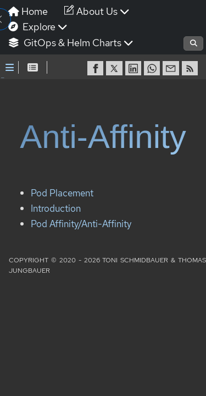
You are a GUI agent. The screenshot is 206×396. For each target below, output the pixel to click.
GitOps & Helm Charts (70, 42)
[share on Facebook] (96, 68)
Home (28, 11)
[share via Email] (172, 68)
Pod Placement (62, 151)
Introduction (56, 166)
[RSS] (191, 68)
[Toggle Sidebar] (9, 67)
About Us (97, 11)
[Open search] (193, 43)
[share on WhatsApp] (153, 68)
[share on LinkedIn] (134, 68)
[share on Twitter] (115, 68)
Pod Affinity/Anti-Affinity (81, 181)
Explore (38, 26)
